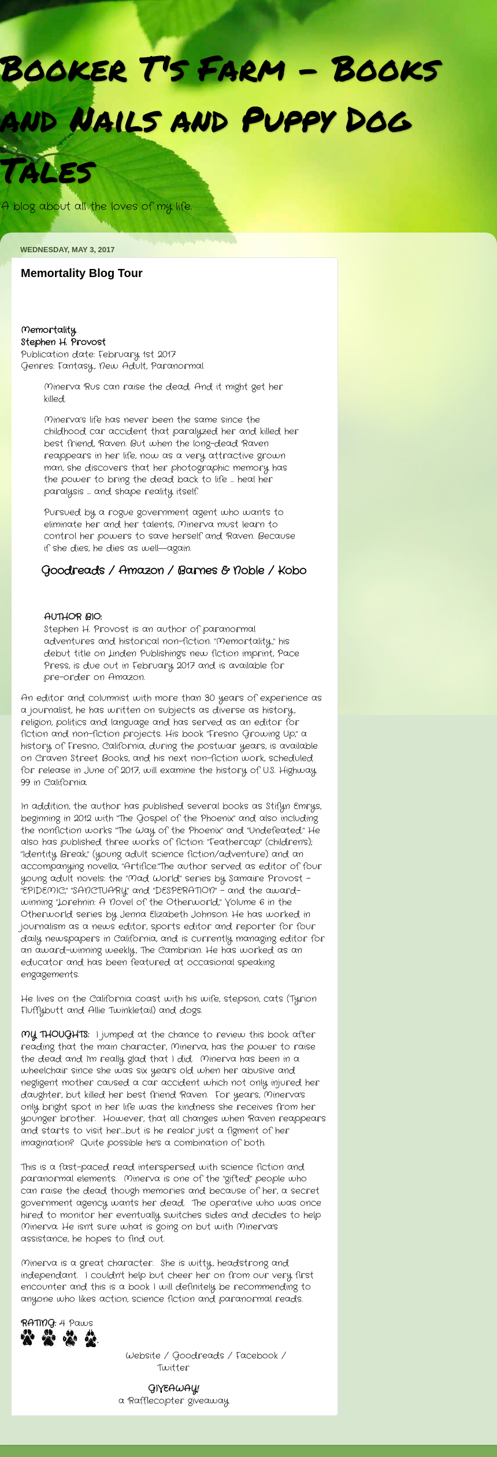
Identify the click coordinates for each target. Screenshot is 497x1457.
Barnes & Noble (220, 571)
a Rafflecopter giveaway (173, 1401)
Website (143, 1355)
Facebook (257, 1355)
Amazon (141, 571)
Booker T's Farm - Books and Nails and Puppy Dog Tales (219, 118)
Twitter (173, 1368)
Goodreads (73, 571)
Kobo (292, 571)
